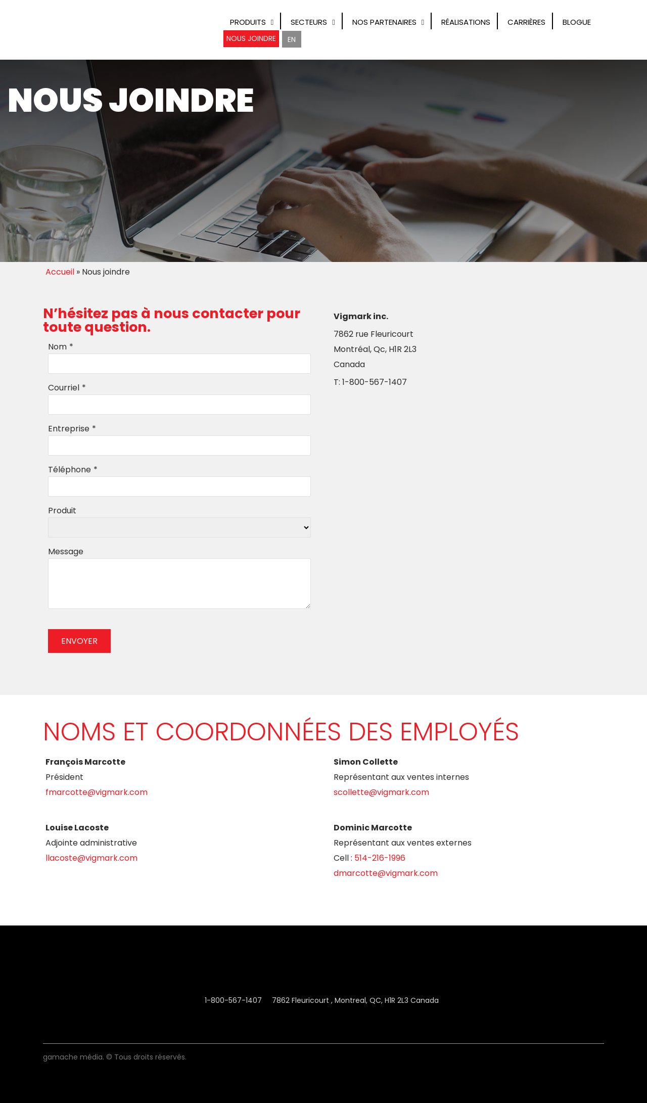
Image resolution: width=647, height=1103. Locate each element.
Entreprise (68, 428)
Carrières (526, 22)
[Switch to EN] (291, 39)
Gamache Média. (73, 1057)
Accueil (59, 272)
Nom (57, 346)
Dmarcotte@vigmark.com (386, 873)
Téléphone (69, 469)
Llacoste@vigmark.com (91, 858)
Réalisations (465, 22)
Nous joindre (251, 38)
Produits (248, 22)
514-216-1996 (379, 858)
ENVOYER (79, 641)
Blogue (577, 22)
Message (65, 551)
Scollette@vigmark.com (381, 792)
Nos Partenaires (384, 22)
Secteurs (309, 22)
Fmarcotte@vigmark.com (96, 792)
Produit (62, 510)
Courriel (63, 387)
